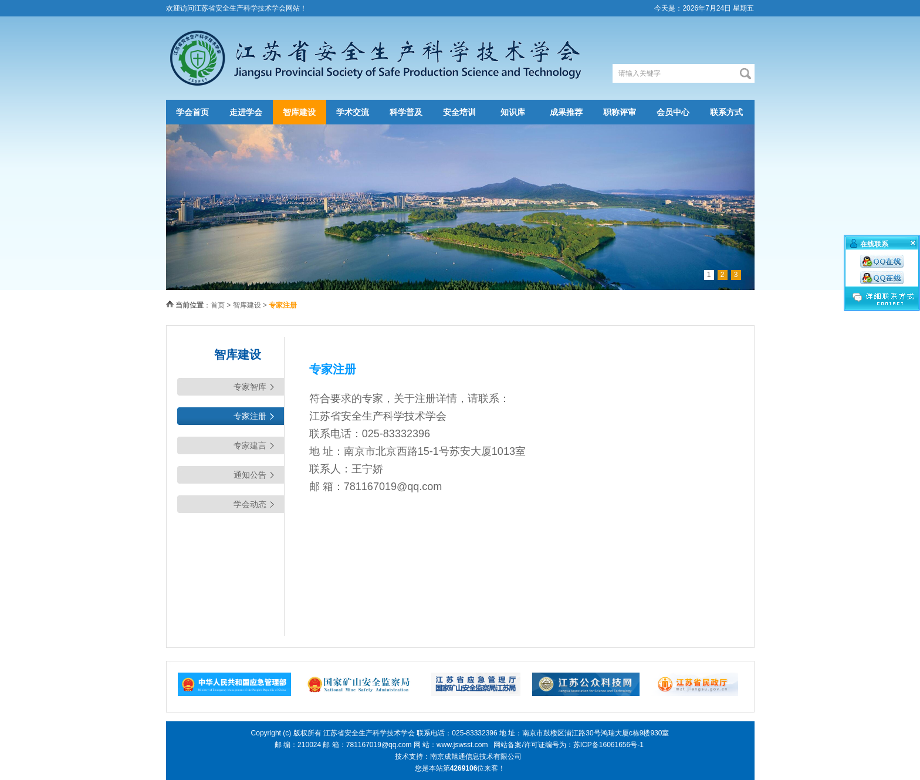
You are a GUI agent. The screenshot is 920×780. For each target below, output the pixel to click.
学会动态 (250, 504)
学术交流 (352, 112)
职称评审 (619, 112)
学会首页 (192, 112)
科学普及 (406, 112)
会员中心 (673, 112)
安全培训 (459, 112)
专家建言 (250, 445)
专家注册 (250, 416)
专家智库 (250, 386)
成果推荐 (566, 112)
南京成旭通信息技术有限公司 (476, 756)
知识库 (512, 112)
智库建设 (299, 112)
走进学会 (245, 112)
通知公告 (250, 475)
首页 (218, 305)
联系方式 (726, 112)
